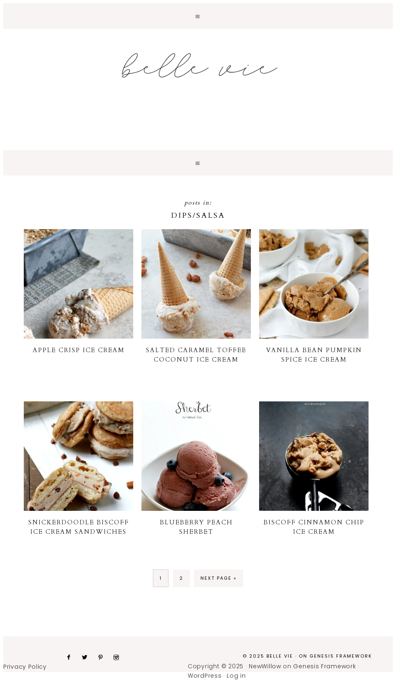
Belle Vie (198, 65)
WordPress (204, 676)
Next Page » (218, 578)
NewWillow (265, 666)
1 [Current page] (160, 578)
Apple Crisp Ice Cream (79, 350)
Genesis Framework (341, 656)
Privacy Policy (25, 667)
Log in (236, 676)
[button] (198, 16)
